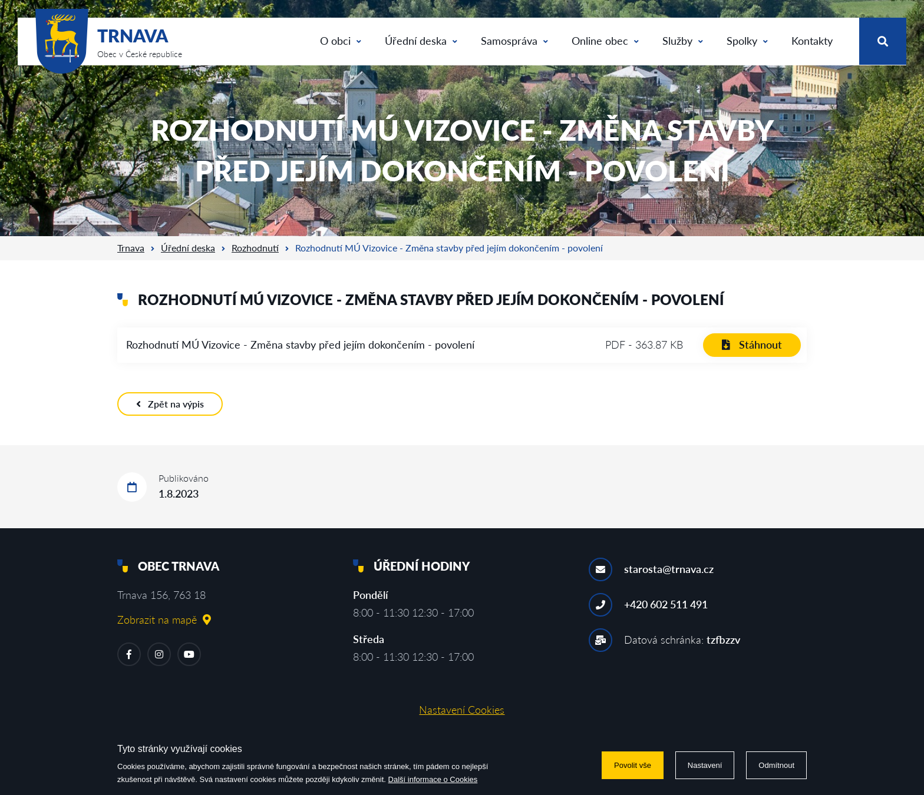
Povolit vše (632, 765)
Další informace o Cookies (433, 779)
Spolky (747, 40)
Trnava (130, 247)
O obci (340, 40)
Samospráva (514, 40)
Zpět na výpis (170, 403)
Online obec (605, 40)
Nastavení (705, 765)
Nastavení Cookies (461, 709)
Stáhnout (752, 344)
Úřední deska (421, 40)
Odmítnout (776, 765)
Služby (682, 40)
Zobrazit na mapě (164, 619)
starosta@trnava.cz (669, 568)
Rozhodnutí (255, 247)
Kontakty (812, 40)
